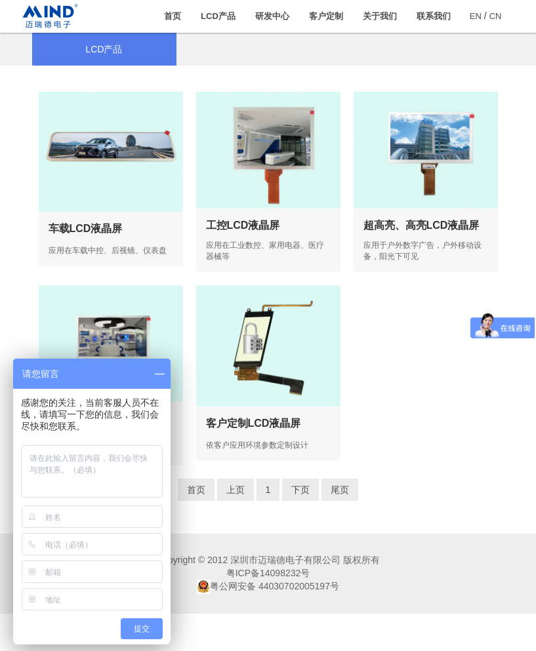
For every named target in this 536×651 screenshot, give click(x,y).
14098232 (280, 610)
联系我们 (434, 16)
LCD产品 (218, 16)
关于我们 (380, 16)
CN (495, 16)
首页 (172, 16)
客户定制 (326, 16)
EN (476, 16)
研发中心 (272, 16)
